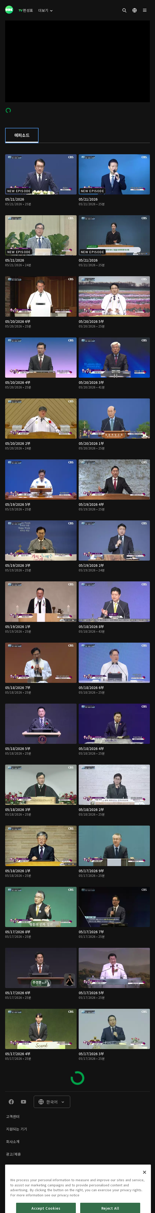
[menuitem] (25, 10)
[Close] (144, 1194)
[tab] (22, 135)
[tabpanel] (77, 617)
